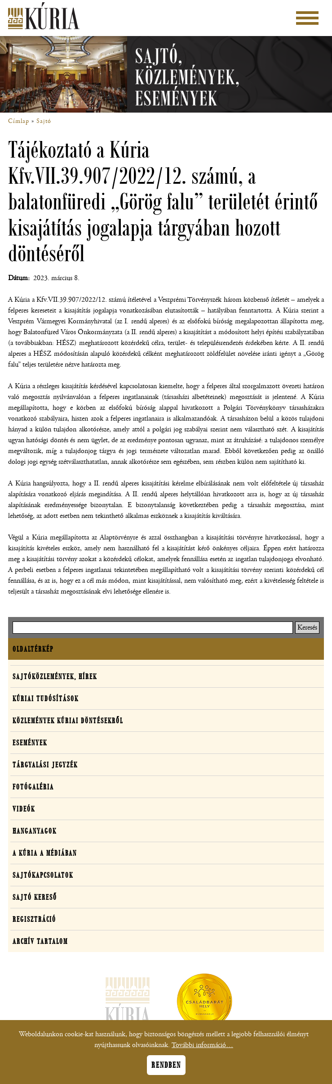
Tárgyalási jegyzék (45, 765)
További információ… (202, 1049)
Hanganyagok (35, 831)
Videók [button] (24, 809)
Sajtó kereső (35, 897)
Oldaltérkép (33, 649)
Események (30, 743)
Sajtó (43, 121)
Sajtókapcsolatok (43, 875)
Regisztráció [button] (34, 919)
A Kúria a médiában (45, 853)
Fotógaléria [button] (33, 787)
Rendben (166, 1069)
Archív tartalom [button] (40, 941)
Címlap (18, 121)
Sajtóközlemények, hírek (55, 676)
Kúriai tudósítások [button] (46, 698)
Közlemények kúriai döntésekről (68, 721)
